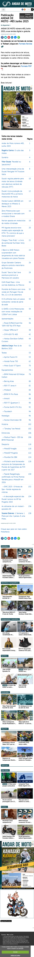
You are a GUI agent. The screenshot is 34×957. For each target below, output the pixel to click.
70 (30, 365)
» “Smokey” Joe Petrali (11, 428)
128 (29, 461)
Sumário (5, 157)
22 (30, 240)
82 (30, 385)
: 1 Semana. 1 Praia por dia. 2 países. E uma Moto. (13, 516)
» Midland (6, 390)
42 (30, 334)
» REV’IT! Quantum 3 (10, 402)
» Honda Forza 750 (10, 361)
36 (30, 318)
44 (30, 338)
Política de (15, 955)
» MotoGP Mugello (10, 453)
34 (30, 308)
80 (30, 381)
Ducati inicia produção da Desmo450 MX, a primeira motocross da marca (12, 194)
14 (30, 201)
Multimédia (5, 692)
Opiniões (4, 656)
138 (29, 513)
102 (29, 424)
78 (30, 370)
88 (30, 398)
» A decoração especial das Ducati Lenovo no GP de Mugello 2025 (13, 499)
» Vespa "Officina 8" (10, 330)
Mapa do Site (10, 934)
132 (29, 486)
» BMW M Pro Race (10, 394)
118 (29, 444)
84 (30, 390)
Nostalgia (5, 415)
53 (30, 352)
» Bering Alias (8, 381)
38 (30, 330)
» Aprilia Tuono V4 (9, 357)
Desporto (5, 444)
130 (29, 474)
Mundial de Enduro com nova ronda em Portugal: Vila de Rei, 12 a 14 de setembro (13, 292)
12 (30, 191)
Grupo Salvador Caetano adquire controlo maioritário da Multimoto (13, 265)
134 (29, 496)
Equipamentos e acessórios (10, 619)
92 (30, 407)
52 (30, 345)
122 (29, 453)
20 (30, 227)
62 (30, 361)
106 (29, 433)
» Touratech (7, 411)
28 (30, 272)
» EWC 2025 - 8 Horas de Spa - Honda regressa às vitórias (12, 489)
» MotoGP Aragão (9, 448)
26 (30, 262)
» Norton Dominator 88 (11, 420)
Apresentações (7, 318)
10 (30, 178)
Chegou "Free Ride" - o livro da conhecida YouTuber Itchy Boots (13, 243)
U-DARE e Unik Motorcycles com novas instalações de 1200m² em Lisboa (13, 311)
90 (30, 402)
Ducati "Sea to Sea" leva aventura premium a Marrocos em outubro (11, 275)
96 (30, 415)
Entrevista (6, 433)
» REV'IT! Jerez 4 (9, 385)
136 (29, 506)
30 (30, 282)
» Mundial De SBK (9, 457)
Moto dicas (5, 770)
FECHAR (15, 952)
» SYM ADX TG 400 (10, 334)
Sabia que (5, 765)
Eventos (4, 807)
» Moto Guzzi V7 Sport (11, 365)
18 (30, 220)
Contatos (3, 934)
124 (29, 457)
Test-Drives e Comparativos (10, 583)
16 (30, 210)
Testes (4, 352)
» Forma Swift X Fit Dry (12, 407)
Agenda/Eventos (6, 921)
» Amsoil (6, 398)
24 (30, 250)
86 (30, 394)
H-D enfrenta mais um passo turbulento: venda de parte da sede (13, 302)
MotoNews (5, 546)
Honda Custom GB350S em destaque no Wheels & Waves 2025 (12, 204)
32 (30, 289)
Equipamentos (7, 370)
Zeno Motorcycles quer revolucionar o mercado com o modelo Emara (13, 213)
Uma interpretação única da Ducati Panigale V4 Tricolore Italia (13, 171)
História (5, 424)
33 (30, 299)
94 (30, 411)
